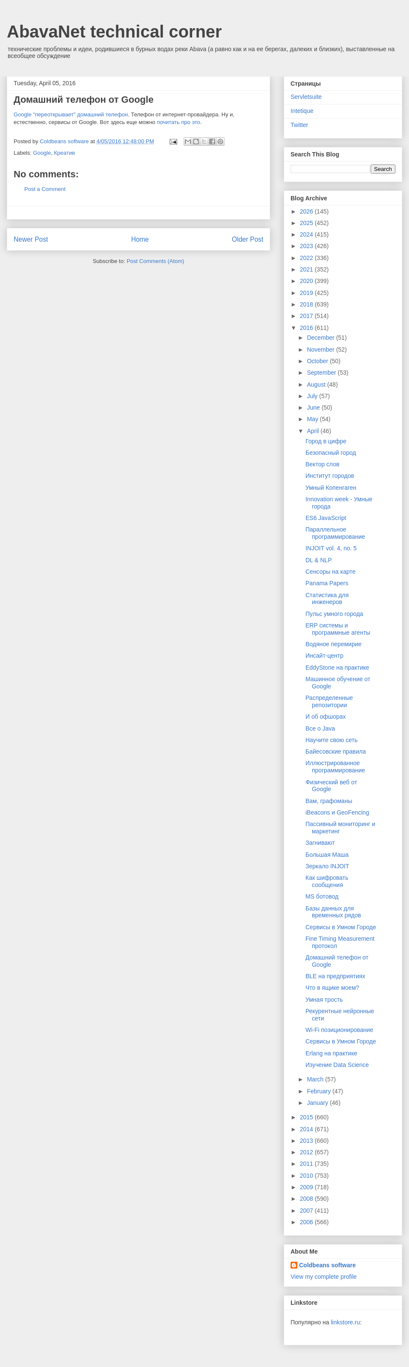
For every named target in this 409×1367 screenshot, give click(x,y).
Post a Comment (45, 189)
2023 (307, 246)
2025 (307, 223)
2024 (307, 234)
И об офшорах (325, 716)
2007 (307, 1210)
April (313, 431)
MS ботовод (321, 896)
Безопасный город (330, 452)
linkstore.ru (345, 1322)
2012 (307, 1152)
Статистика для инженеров (327, 599)
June (314, 407)
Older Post (247, 239)
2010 (307, 1175)
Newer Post (31, 239)
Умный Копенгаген (330, 487)
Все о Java (320, 728)
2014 (307, 1129)
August (317, 384)
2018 (307, 304)
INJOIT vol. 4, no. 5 (331, 548)
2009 (307, 1187)
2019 (307, 292)
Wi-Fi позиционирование (339, 1029)
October (318, 361)
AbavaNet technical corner (114, 31)
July (313, 396)
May (313, 419)
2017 (307, 315)
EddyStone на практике (337, 667)
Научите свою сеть (331, 740)
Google (42, 153)
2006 (307, 1222)
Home (140, 239)
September (322, 372)
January (318, 1102)
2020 (307, 280)
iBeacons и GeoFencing (337, 812)
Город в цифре (325, 441)
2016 (307, 327)
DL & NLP (318, 560)
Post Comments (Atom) (155, 261)
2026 (307, 211)
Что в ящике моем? (332, 987)
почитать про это (178, 122)
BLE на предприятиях (335, 976)
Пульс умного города (334, 613)
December (321, 337)
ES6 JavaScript (325, 517)
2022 (307, 257)
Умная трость (324, 999)
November (321, 349)
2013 (307, 1140)
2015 (307, 1117)
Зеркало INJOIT (327, 866)
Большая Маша (327, 854)
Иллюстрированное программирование (335, 767)
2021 (307, 269)
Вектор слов (322, 464)
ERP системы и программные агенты (337, 629)
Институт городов (329, 475)
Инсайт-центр (324, 655)
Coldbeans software (327, 1265)
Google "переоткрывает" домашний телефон (71, 114)
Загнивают (320, 842)
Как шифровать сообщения (327, 881)
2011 (307, 1163)
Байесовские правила (335, 751)
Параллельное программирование (335, 533)
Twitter (299, 124)
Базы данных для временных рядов (333, 912)
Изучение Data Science (337, 1064)
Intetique (302, 110)
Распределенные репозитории (329, 701)
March (316, 1079)
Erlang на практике (331, 1053)
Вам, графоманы (328, 801)
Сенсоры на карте (330, 571)
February (319, 1091)
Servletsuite (306, 96)
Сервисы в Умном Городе (340, 927)
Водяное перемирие (333, 644)
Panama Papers (326, 583)
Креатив (64, 153)
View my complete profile (324, 1276)
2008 (307, 1198)
